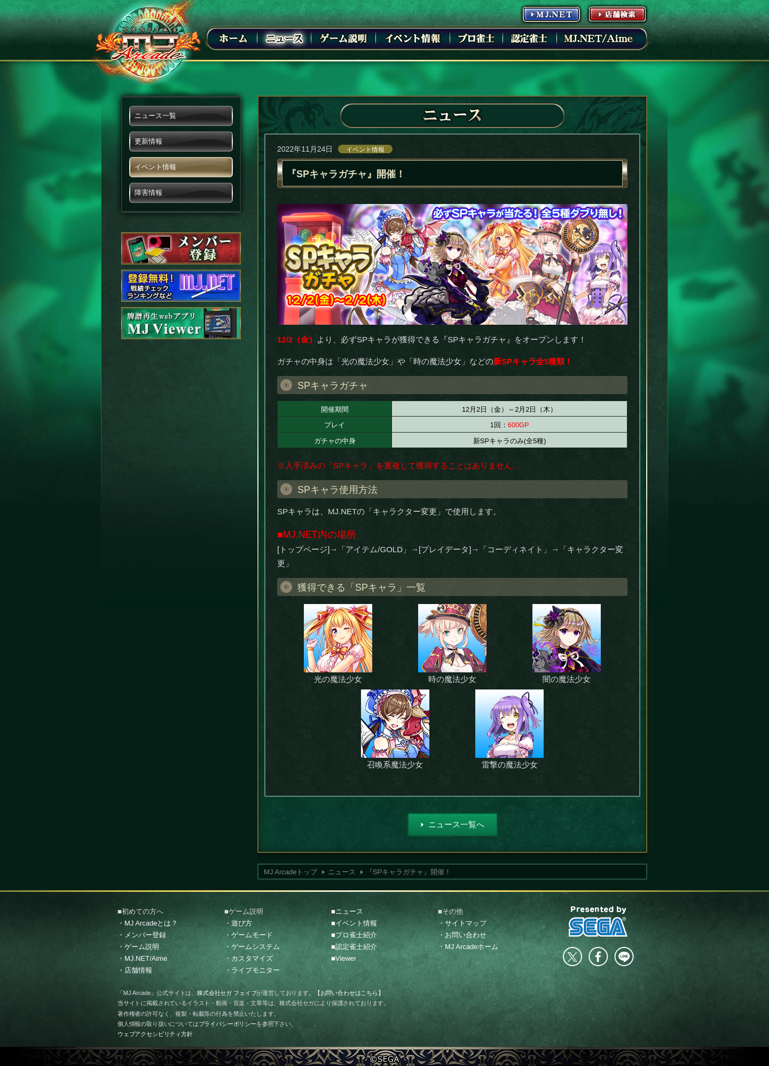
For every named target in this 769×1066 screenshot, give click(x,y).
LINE (624, 956)
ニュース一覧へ (456, 824)
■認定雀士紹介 (354, 947)
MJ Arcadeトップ (290, 872)
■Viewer (343, 958)
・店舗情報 (134, 970)
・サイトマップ (462, 923)
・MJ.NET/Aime (142, 958)
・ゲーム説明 (138, 947)
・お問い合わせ (462, 935)
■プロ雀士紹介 (354, 935)
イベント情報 (365, 149)
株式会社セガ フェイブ (226, 993)
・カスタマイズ (248, 958)
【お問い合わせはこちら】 (349, 993)
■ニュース (347, 911)
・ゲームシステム (252, 947)
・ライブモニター (252, 970)
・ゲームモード (248, 935)
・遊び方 (238, 923)
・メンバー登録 (141, 935)
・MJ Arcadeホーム (468, 947)
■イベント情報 (354, 923)
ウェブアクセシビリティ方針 (155, 1034)
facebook (598, 956)
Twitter (572, 956)
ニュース (342, 872)
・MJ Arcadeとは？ (147, 923)
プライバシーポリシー (227, 1024)
